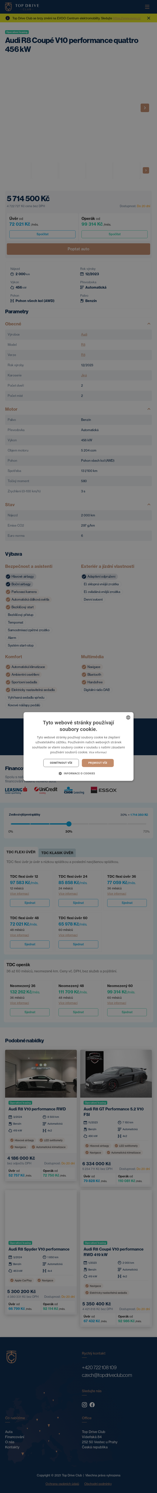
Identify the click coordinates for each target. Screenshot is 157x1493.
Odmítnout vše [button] (61, 763)
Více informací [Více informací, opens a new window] (98, 752)
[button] (78, 773)
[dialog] (78, 746)
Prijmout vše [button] (97, 763)
